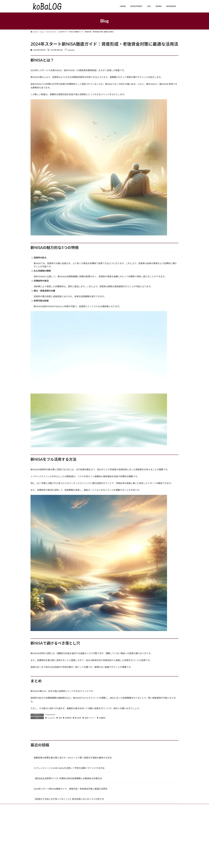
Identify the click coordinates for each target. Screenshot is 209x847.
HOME (35, 836)
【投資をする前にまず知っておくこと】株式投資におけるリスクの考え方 (69, 829)
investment (51, 718)
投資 (60, 718)
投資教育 (68, 718)
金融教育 (102, 718)
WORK (69, 836)
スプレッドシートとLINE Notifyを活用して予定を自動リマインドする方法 (69, 798)
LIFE (60, 836)
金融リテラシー (90, 718)
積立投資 (78, 718)
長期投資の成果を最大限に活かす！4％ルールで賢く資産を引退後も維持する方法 (73, 787)
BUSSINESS (81, 836)
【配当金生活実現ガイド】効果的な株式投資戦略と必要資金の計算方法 (68, 808)
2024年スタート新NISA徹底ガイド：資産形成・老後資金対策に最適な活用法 (70, 818)
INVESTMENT (50, 715)
